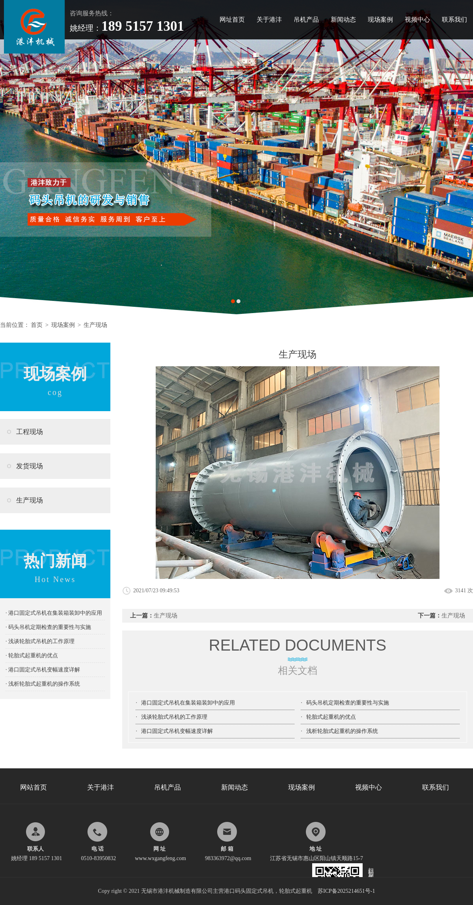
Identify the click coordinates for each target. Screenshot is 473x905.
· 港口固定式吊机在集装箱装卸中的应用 (54, 613)
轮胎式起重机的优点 (331, 717)
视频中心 (417, 19)
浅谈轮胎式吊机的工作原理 (174, 717)
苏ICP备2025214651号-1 (346, 891)
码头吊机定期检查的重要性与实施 (347, 703)
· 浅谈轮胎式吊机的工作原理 (40, 641)
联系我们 (454, 19)
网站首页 (33, 787)
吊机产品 (306, 19)
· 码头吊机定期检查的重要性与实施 (48, 627)
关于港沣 (269, 19)
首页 (37, 325)
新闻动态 (343, 19)
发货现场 (29, 466)
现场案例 (380, 19)
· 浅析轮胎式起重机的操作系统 (43, 684)
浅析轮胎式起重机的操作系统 (342, 731)
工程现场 (29, 432)
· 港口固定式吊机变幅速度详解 (43, 670)
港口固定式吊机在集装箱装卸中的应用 (188, 703)
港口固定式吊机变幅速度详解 (177, 731)
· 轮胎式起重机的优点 (32, 655)
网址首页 (232, 19)
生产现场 (95, 325)
